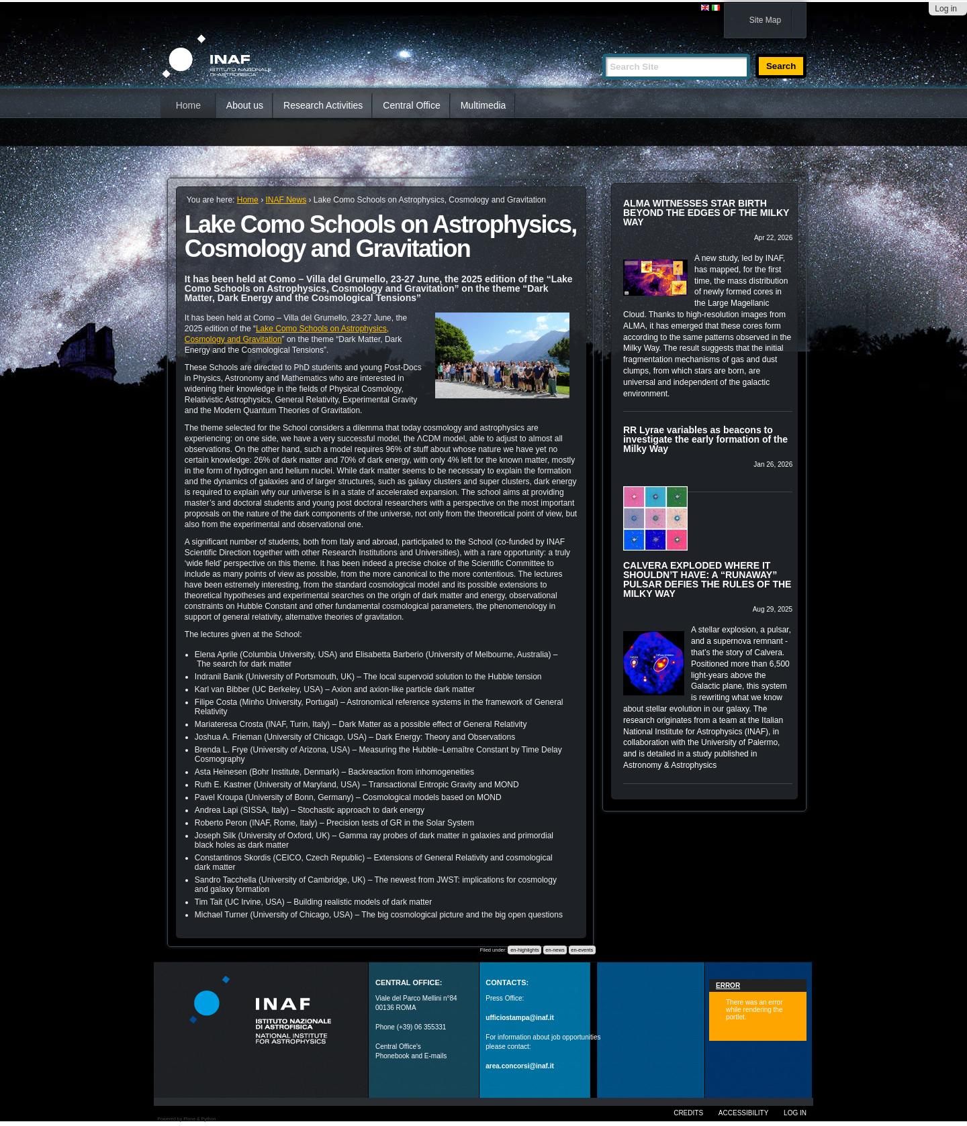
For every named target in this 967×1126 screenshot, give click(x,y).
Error (728, 985)
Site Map (765, 20)
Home (188, 105)
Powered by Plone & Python (186, 1119)
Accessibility (743, 1113)
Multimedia (483, 105)
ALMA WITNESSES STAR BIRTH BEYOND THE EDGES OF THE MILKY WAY (706, 212)
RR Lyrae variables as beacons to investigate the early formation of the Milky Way (705, 439)
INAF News (285, 200)
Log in (946, 8)
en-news (554, 950)
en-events (582, 950)
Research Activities (323, 105)
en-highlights (524, 950)
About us (244, 105)
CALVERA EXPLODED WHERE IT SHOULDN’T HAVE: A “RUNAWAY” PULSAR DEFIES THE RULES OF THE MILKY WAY (707, 579)
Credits (688, 1113)
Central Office (411, 105)
